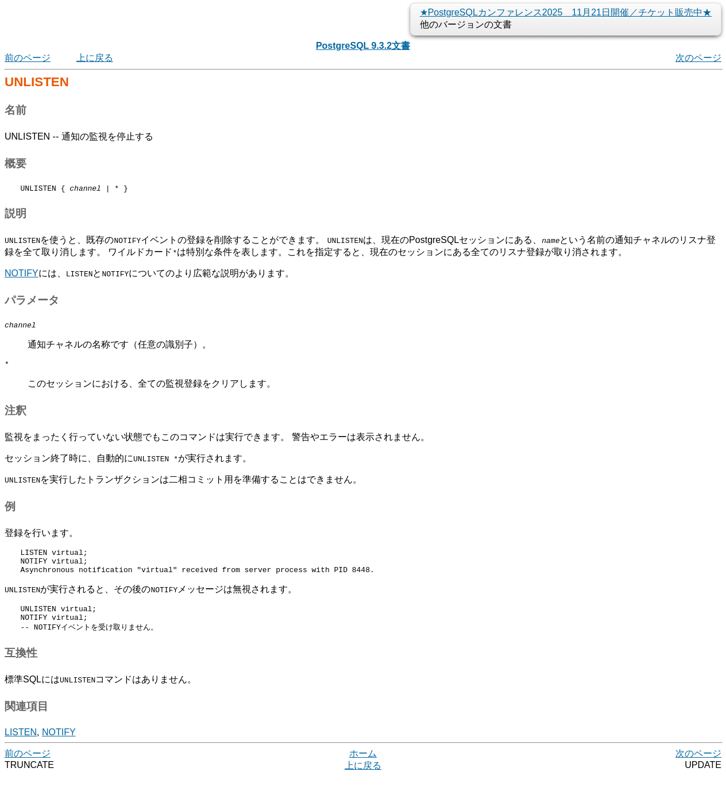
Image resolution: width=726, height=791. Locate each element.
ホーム (363, 768)
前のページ (28, 58)
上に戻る (94, 58)
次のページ (698, 58)
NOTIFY (21, 275)
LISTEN (21, 746)
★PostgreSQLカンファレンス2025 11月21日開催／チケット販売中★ (566, 12)
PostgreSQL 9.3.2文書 (363, 46)
